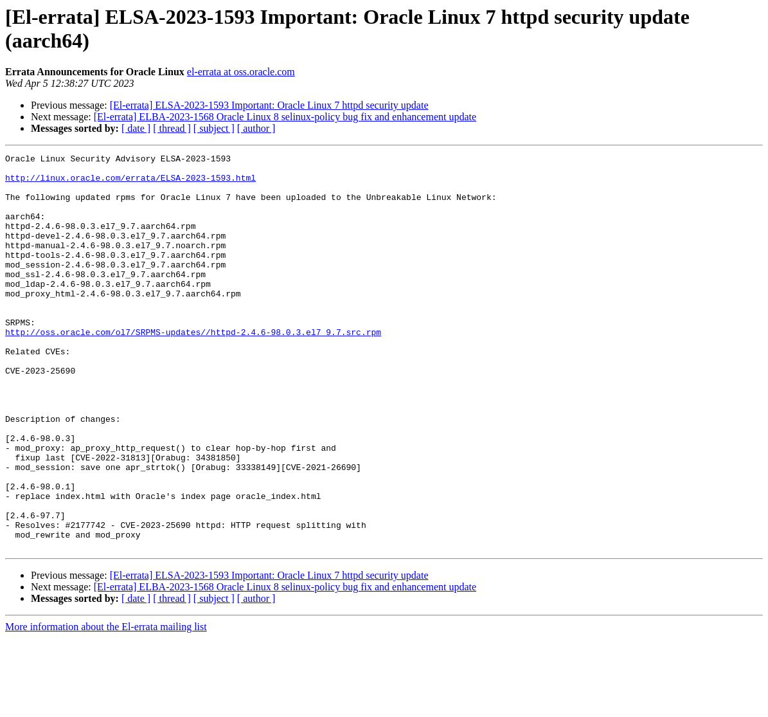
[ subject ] (214, 128)
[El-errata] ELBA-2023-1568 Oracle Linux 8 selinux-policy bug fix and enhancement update (285, 116)
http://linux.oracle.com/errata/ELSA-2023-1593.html (130, 183)
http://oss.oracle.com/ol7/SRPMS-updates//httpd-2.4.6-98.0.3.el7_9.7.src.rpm (193, 368)
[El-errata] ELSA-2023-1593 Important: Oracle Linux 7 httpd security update (269, 105)
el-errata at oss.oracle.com (241, 71)
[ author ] (256, 128)
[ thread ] (172, 128)
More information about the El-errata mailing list (106, 705)
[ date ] (135, 128)
